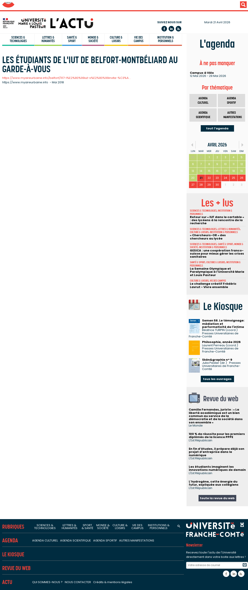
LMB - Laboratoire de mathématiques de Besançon (50, 197)
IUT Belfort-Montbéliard (23, 94)
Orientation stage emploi (24, 542)
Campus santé (16, 529)
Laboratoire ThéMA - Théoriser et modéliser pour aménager (57, 233)
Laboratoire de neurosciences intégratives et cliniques (52, 414)
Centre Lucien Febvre (25, 331)
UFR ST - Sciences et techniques (29, 45)
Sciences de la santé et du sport (32, 362)
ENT (4, 576)
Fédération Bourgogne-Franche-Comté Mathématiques (54, 450)
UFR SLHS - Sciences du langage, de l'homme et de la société (53, 38)
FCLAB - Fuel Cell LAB (25, 463)
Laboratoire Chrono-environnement (38, 226)
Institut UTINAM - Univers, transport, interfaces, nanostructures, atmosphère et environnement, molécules (93, 190)
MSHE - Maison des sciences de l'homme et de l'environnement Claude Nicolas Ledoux (78, 470)
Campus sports (17, 536)
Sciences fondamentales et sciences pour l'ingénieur (49, 171)
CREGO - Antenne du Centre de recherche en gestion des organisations (66, 275)
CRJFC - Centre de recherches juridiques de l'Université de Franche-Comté (68, 262)
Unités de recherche (21, 156)
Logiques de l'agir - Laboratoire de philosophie (46, 318)
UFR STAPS (12, 65)
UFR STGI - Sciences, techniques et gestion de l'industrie (48, 58)
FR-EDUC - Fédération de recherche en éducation (48, 457)
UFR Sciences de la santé (24, 31)
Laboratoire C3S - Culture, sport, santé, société (46, 381)
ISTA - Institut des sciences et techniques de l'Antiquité (53, 338)
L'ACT (7, 564)
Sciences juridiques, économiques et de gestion (44, 250)
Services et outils (18, 514)
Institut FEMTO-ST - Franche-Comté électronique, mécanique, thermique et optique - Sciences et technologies (98, 183)
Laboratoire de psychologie (31, 345)
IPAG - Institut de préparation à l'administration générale (50, 121)
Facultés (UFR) (15, 16)
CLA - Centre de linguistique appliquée (35, 134)
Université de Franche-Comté (30, 5)
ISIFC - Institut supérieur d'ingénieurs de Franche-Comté (49, 108)
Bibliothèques (14, 502)
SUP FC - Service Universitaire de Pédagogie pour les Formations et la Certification (69, 141)
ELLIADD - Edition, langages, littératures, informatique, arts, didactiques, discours (73, 311)
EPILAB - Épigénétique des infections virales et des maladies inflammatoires (69, 387)
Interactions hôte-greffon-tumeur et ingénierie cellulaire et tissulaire (64, 407)
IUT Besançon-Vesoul (21, 101)
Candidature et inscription (25, 549)
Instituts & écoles (18, 79)
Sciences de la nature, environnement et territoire (47, 214)
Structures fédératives (23, 438)
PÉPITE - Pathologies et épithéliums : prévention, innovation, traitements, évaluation (75, 401)
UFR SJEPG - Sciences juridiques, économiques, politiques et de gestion (61, 51)
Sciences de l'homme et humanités (34, 293)
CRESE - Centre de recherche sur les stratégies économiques (57, 269)
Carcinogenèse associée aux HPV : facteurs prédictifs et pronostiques (65, 374)
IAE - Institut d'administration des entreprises (40, 115)
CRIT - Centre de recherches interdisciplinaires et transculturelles (60, 305)
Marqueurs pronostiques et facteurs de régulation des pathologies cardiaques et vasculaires (84, 421)
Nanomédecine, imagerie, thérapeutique (41, 394)
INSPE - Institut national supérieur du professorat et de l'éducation (57, 128)
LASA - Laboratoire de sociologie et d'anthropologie (50, 325)
